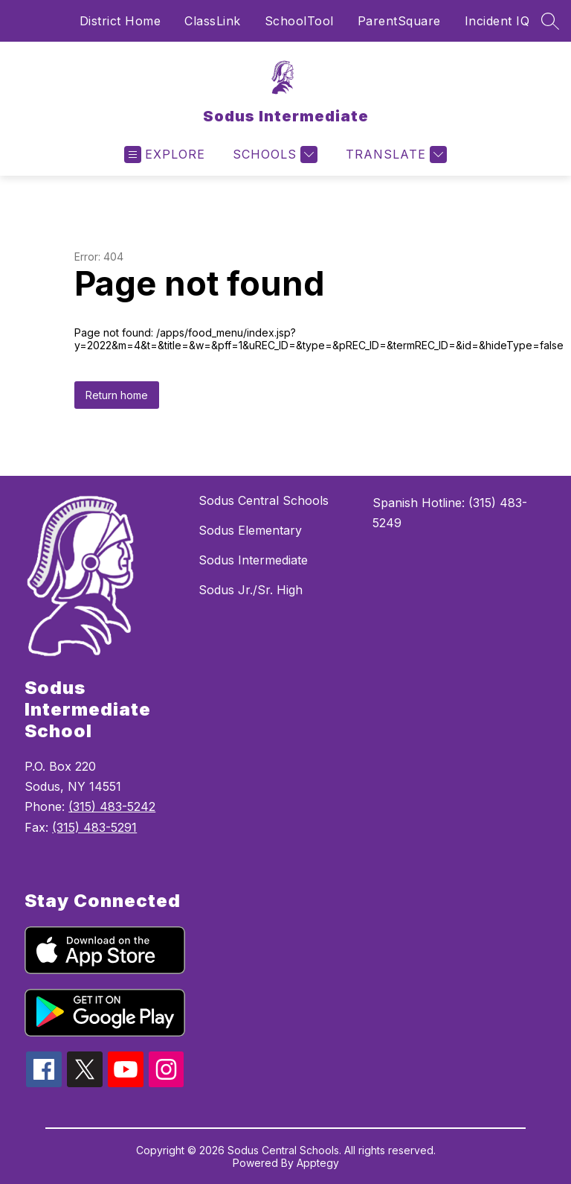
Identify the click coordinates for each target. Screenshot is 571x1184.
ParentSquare (399, 20)
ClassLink (212, 20)
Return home (117, 395)
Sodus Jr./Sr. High (251, 589)
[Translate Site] (394, 154)
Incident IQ (497, 20)
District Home (120, 20)
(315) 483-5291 (94, 827)
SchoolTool (299, 20)
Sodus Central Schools (264, 500)
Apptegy (318, 1162)
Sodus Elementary (250, 530)
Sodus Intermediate (253, 560)
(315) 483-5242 (111, 806)
